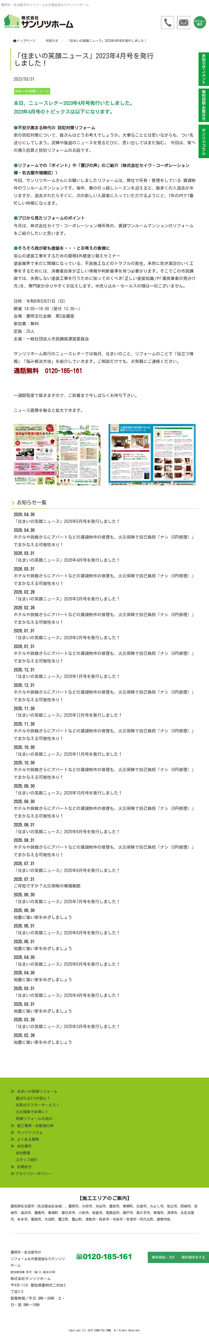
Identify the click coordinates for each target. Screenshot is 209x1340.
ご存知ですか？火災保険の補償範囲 (47, 886)
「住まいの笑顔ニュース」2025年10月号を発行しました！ (68, 793)
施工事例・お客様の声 (35, 1126)
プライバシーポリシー (33, 1174)
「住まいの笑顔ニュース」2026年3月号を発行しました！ (67, 599)
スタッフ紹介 (27, 1160)
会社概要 (23, 1153)
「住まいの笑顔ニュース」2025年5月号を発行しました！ (67, 964)
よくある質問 (28, 1139)
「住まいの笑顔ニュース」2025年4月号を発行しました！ (67, 995)
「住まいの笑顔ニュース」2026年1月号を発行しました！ (67, 676)
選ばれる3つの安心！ (33, 1098)
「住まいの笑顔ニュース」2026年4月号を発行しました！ (67, 560)
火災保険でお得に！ (32, 1112)
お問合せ (24, 1167)
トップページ (24, 40)
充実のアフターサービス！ (38, 1105)
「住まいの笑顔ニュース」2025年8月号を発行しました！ (67, 870)
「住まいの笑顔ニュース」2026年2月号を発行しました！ (67, 638)
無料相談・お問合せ (167, 1257)
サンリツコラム (30, 1132)
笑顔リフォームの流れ (34, 1119)
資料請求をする (193, 1257)
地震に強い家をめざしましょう (43, 917)
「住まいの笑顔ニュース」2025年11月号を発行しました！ (68, 754)
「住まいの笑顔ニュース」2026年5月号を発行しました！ (67, 521)
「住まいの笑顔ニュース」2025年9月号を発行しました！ (67, 832)
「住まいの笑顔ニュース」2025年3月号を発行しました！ (67, 1026)
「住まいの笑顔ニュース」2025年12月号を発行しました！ (68, 715)
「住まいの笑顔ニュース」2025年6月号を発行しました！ (67, 933)
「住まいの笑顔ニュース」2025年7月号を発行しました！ (67, 902)
